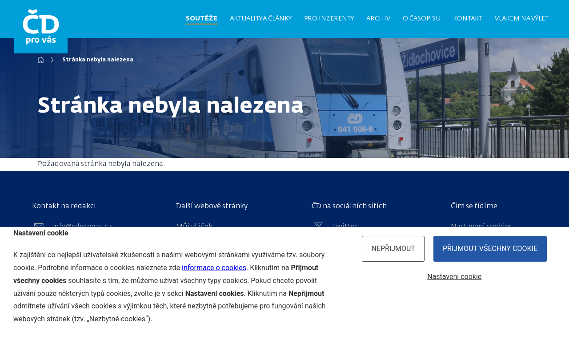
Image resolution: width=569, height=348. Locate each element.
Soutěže (201, 19)
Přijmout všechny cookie (490, 248)
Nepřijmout (393, 248)
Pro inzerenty (329, 19)
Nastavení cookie (454, 276)
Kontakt (467, 19)
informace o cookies (214, 267)
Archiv (378, 19)
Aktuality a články (261, 19)
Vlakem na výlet (522, 19)
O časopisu (422, 19)
